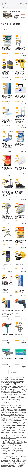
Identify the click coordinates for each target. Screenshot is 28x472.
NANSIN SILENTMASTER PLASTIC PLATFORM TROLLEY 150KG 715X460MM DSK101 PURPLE (7, 146)
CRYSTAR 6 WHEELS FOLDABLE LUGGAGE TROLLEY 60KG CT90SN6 (7, 288)
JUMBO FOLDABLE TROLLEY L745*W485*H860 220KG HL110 (19, 121)
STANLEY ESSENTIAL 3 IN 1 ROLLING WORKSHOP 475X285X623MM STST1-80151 (7, 74)
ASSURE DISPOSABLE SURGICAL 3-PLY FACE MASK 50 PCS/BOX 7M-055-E (7, 121)
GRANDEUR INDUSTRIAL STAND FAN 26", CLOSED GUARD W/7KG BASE (7, 216)
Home (8, 8)
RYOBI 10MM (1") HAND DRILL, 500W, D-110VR (20, 312)
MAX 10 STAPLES (19, 358)
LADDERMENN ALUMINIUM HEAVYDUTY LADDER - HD (20, 336)
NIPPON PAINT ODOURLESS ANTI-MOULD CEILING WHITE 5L (6, 49)
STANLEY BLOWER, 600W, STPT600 (19, 263)
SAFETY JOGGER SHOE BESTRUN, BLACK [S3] (19, 192)
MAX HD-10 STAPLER (7, 358)
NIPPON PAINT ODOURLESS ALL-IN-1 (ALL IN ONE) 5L (20, 144)
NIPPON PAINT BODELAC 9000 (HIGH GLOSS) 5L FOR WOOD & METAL (20, 240)
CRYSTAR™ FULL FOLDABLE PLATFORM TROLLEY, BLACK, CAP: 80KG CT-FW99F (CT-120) (7, 193)
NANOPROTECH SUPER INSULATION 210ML (6, 264)
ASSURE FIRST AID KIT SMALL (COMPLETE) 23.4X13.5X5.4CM (20, 97)
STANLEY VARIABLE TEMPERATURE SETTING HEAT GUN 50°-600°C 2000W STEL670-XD (20, 74)
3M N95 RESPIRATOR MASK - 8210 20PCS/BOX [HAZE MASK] (20, 216)
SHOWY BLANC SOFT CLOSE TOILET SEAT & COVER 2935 (20, 168)
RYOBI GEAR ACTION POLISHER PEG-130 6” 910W (7, 336)
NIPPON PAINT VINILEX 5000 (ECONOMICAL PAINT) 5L (7, 168)
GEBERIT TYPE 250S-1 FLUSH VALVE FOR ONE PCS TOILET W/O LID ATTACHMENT (7, 312)
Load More (14, 372)
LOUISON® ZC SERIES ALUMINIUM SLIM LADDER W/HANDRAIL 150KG (20, 49)
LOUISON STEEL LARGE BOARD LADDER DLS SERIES (7, 240)
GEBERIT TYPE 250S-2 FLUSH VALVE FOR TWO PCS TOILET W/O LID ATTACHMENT (7, 98)
